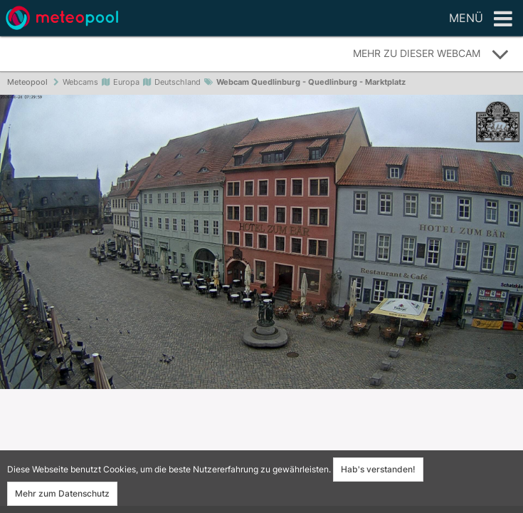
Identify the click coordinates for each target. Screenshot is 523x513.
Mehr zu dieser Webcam (431, 54)
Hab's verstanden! (378, 469)
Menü (480, 19)
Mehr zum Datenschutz (62, 493)
